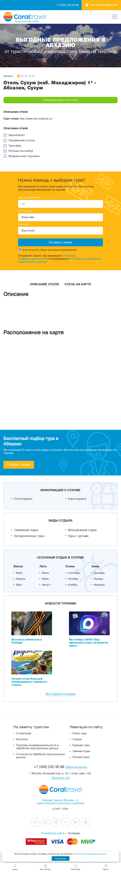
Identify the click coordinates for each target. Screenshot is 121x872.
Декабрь (99, 572)
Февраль (99, 584)
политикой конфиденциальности (90, 854)
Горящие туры (81, 745)
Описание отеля (44, 284)
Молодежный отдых (82, 530)
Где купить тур (60, 777)
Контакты (22, 739)
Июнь (45, 572)
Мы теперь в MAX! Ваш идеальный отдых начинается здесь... (88, 642)
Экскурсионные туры (29, 536)
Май (19, 584)
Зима (95, 566)
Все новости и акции (60, 694)
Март (19, 572)
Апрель (20, 578)
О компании (23, 733)
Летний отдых (81, 757)
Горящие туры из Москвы (58, 800)
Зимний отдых (81, 751)
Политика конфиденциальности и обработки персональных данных (37, 747)
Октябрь (73, 578)
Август (46, 584)
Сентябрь (74, 572)
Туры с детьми (78, 536)
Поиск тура (79, 733)
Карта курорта (77, 498)
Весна (18, 566)
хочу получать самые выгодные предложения (48, 249)
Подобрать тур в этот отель (60, 100)
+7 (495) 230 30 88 (67, 5)
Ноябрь (72, 584)
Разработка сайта (52, 833)
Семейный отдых (26, 530)
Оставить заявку (19, 464)
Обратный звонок (76, 767)
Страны (77, 739)
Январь (98, 578)
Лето (43, 566)
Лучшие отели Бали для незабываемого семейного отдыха (29, 681)
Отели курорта (23, 498)
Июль (45, 578)
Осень (70, 566)
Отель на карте (78, 284)
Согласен (60, 858)
